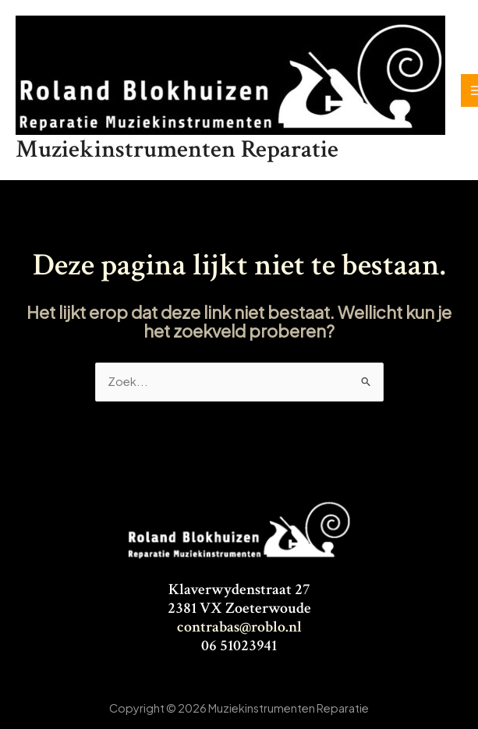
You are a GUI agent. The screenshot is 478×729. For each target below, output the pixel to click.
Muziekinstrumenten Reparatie (177, 149)
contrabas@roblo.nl (239, 627)
